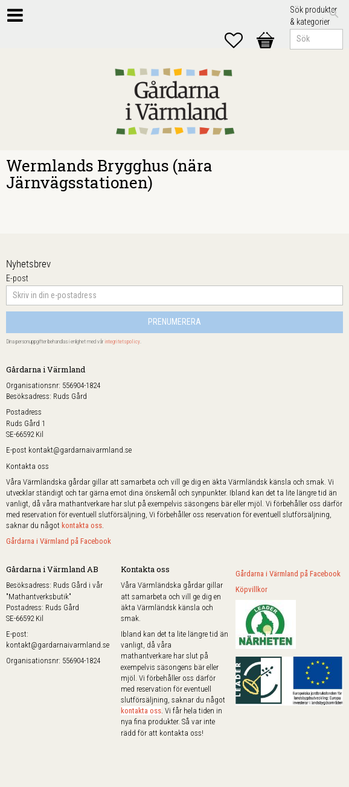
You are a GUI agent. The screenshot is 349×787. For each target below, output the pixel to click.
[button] (240, 40)
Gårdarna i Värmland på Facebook (58, 541)
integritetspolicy (122, 342)
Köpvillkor (251, 589)
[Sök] (334, 14)
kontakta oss (82, 525)
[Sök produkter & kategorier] (316, 39)
